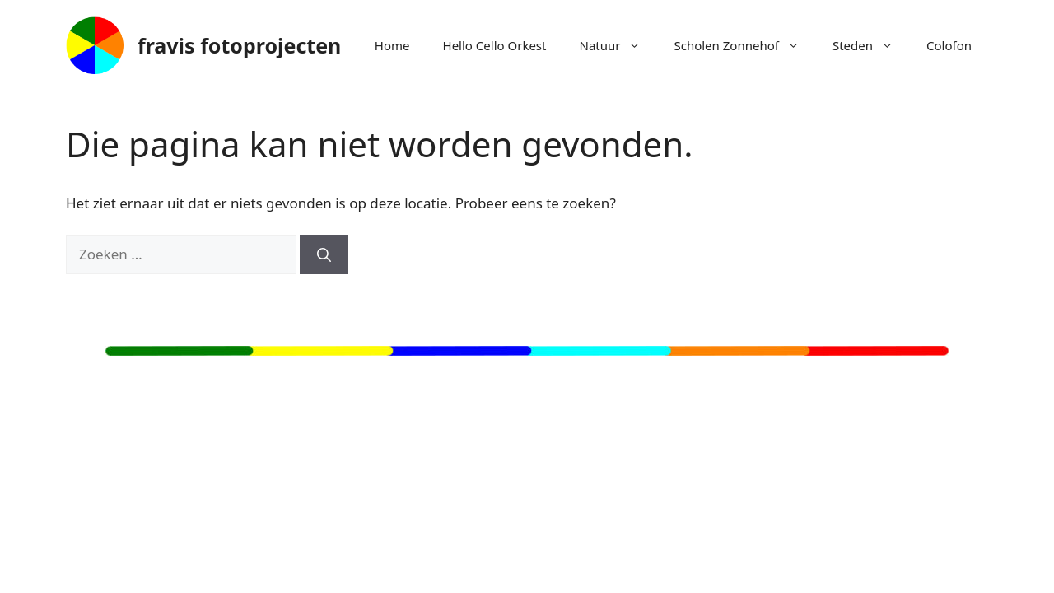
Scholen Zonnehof (744, 45)
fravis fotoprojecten (239, 45)
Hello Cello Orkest (495, 45)
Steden (871, 45)
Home (392, 45)
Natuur (618, 45)
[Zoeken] (324, 254)
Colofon (949, 45)
